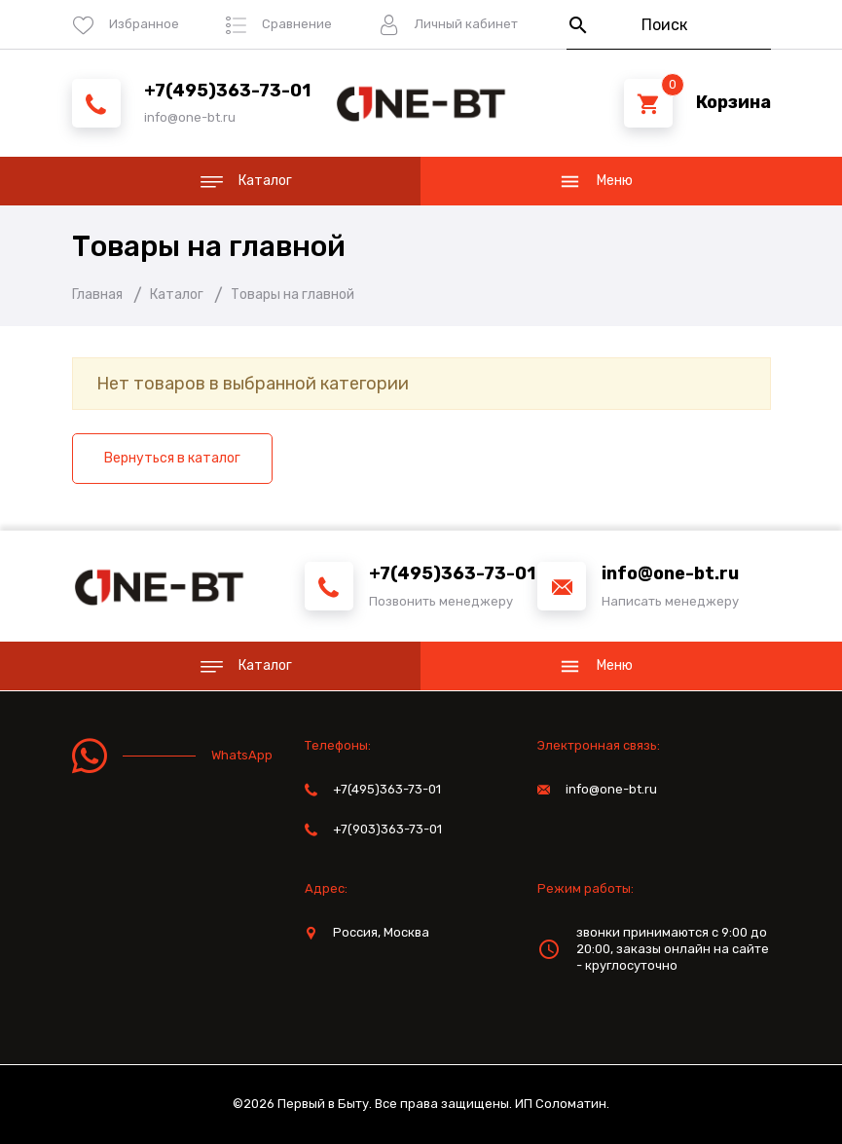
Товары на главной (209, 246)
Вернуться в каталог (172, 458)
